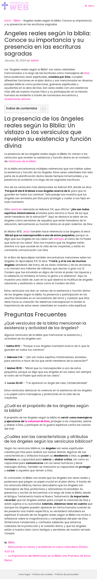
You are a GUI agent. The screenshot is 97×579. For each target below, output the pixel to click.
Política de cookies (42, 574)
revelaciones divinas (17, 99)
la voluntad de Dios (37, 421)
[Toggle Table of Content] (42, 108)
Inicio (7, 20)
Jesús (26, 231)
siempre (59, 239)
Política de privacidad (66, 574)
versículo (16, 209)
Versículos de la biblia (22, 161)
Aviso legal (24, 574)
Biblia (17, 20)
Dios (86, 73)
